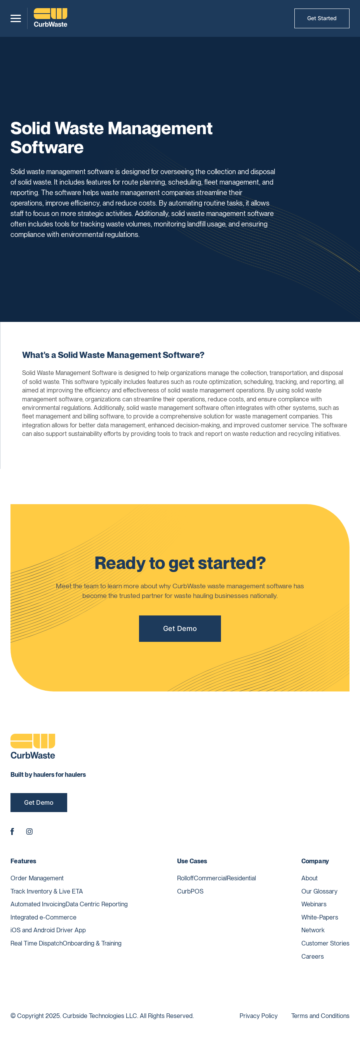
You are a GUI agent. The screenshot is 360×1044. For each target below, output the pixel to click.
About (309, 878)
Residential (241, 878)
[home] (50, 18)
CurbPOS (190, 891)
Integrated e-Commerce (43, 917)
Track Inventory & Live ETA (46, 891)
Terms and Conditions (320, 1016)
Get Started (322, 18)
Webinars (314, 904)
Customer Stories (325, 943)
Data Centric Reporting (97, 904)
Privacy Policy (259, 1016)
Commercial (210, 878)
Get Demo (180, 631)
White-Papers (319, 917)
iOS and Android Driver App (48, 930)
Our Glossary (319, 891)
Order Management (37, 878)
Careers (312, 956)
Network (313, 930)
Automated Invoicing (38, 904)
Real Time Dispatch (36, 943)
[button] (15, 18)
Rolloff (185, 878)
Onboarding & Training (92, 943)
